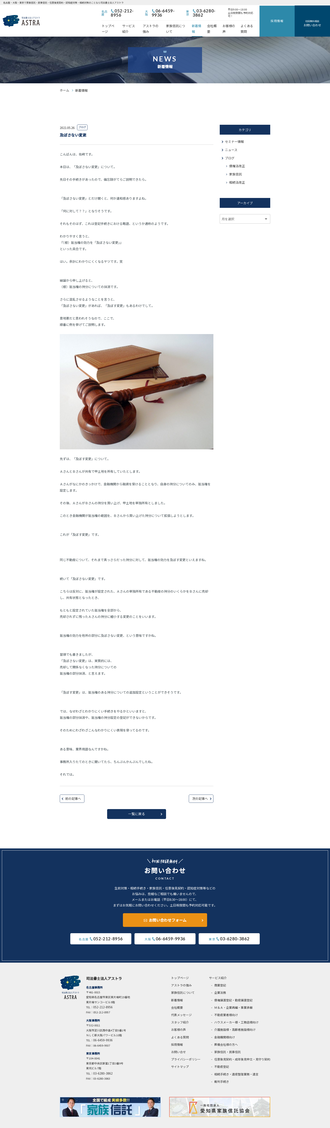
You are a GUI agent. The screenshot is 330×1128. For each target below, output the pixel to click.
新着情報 (215, 22)
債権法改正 (237, 157)
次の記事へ (200, 789)
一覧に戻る (136, 804)
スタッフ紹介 (180, 1013)
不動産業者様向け (226, 1006)
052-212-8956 (146, 11)
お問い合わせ (319, 19)
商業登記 (220, 976)
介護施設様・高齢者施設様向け (234, 1020)
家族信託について (192, 22)
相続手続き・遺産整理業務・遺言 (236, 1065)
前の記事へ (73, 789)
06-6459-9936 (190, 11)
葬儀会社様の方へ (226, 1035)
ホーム (64, 81)
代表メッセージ (181, 1006)
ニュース (231, 140)
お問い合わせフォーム (167, 910)
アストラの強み (164, 22)
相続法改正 (237, 173)
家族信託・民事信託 (227, 1043)
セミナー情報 (234, 132)
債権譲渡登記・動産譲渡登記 (233, 991)
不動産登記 (221, 1057)
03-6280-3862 (234, 11)
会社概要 (232, 22)
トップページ (114, 22)
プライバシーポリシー (186, 1050)
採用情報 (297, 16)
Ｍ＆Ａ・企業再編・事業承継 (233, 998)
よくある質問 (273, 22)
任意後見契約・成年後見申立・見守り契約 (242, 1050)
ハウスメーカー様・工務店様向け (236, 1013)
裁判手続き (221, 1072)
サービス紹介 (138, 22)
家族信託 (235, 165)
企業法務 (220, 983)
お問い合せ (178, 1043)
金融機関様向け (224, 1028)
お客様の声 (251, 22)
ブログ (229, 148)
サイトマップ (180, 1057)
